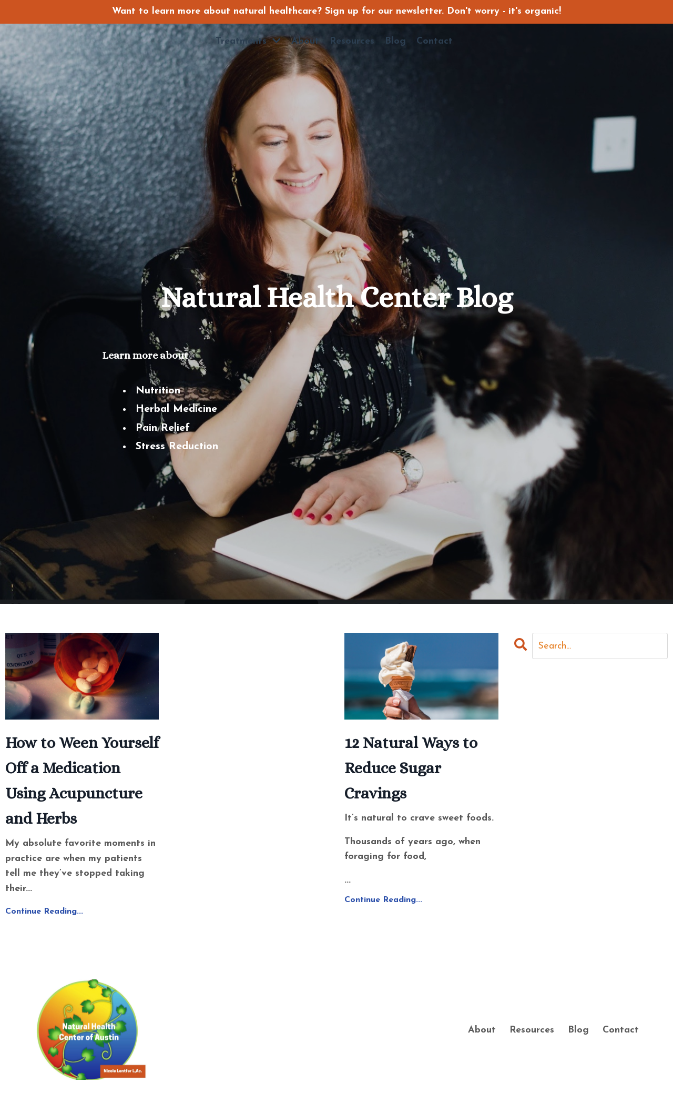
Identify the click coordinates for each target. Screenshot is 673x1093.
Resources (352, 41)
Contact (434, 41)
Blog (395, 41)
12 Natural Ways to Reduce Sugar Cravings (410, 768)
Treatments (248, 41)
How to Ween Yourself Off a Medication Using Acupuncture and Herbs (82, 780)
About (305, 41)
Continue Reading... (44, 911)
